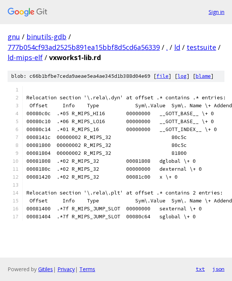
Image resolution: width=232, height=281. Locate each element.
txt (200, 269)
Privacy (66, 269)
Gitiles (45, 269)
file (162, 76)
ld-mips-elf (25, 57)
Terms (87, 269)
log (182, 76)
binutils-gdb (46, 36)
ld (177, 47)
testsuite (201, 47)
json (218, 269)
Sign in (216, 11)
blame (203, 76)
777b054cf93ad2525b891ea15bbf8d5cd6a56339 (84, 47)
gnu (14, 36)
